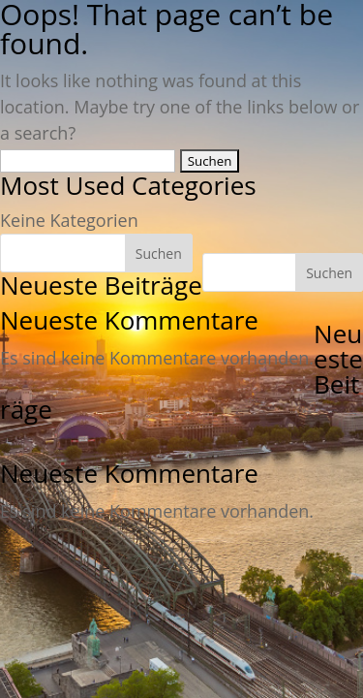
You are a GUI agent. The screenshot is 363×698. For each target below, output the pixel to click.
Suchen (329, 273)
